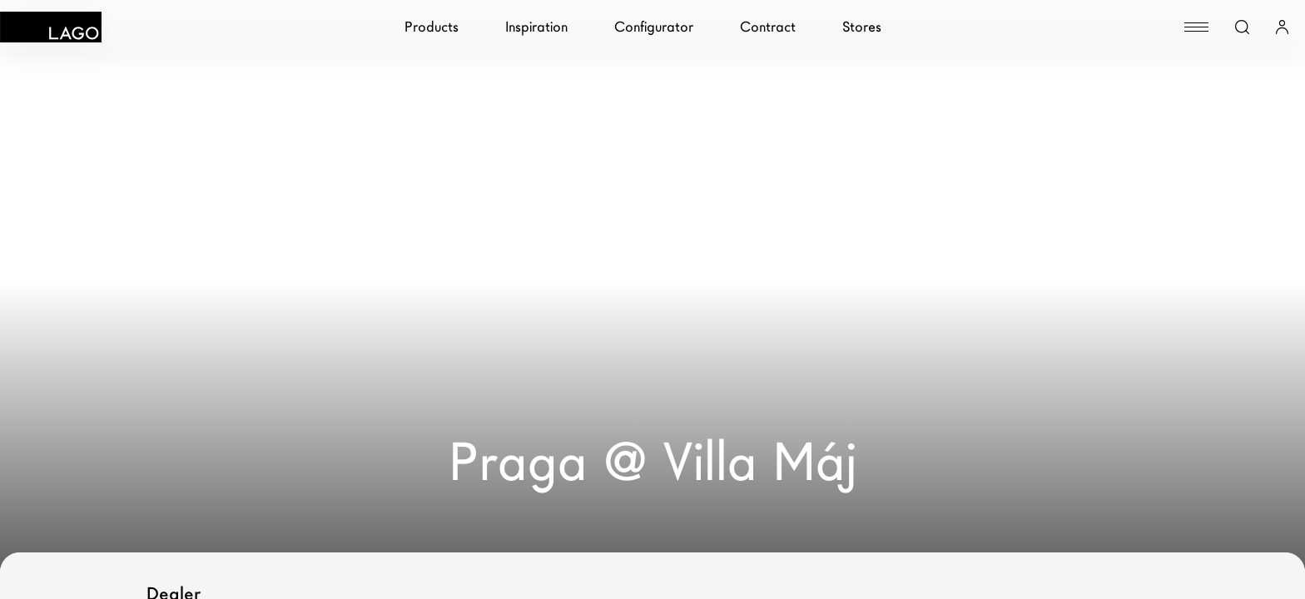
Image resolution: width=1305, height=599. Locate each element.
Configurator (653, 27)
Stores (861, 27)
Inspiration (536, 27)
